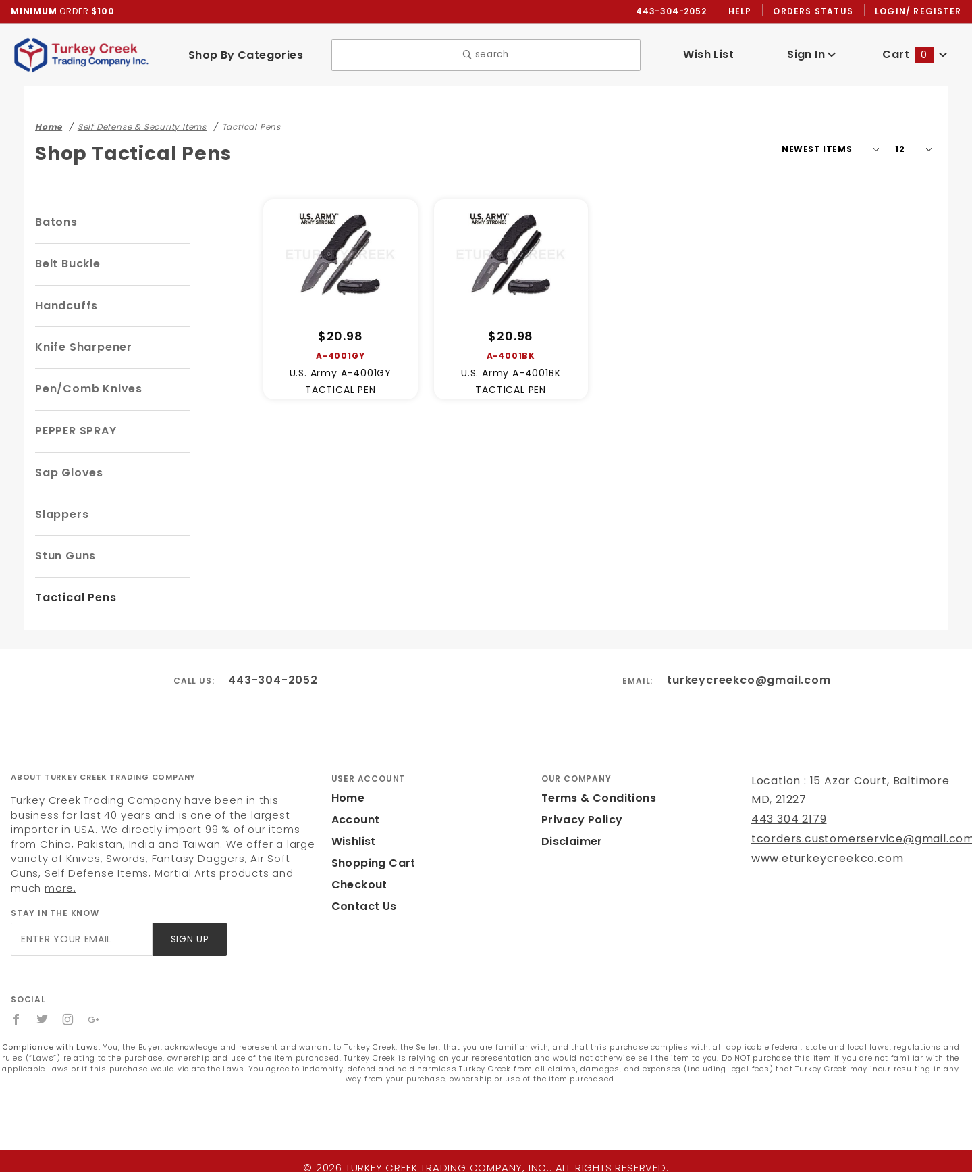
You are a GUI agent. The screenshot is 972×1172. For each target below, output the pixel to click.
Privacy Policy (579, 820)
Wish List (708, 55)
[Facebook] (16, 1005)
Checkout (357, 885)
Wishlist (353, 842)
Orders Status (816, 11)
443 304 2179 (787, 819)
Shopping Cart (370, 863)
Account (354, 820)
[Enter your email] (81, 925)
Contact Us (361, 907)
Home (346, 799)
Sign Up (189, 925)
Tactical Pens (73, 598)
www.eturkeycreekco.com (818, 859)
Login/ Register (919, 11)
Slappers (60, 515)
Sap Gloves (67, 473)
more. (147, 874)
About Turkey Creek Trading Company (103, 777)
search (485, 56)
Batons (55, 222)
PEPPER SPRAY (80, 431)
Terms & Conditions (594, 799)
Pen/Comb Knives (85, 389)
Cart (915, 55)
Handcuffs (63, 306)
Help (743, 11)
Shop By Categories (245, 55)
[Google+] (95, 1005)
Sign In (811, 55)
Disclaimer (570, 842)
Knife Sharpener (81, 347)
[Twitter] (42, 1005)
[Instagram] (69, 1005)
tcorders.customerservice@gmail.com (850, 839)
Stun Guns (64, 556)
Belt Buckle (67, 264)
